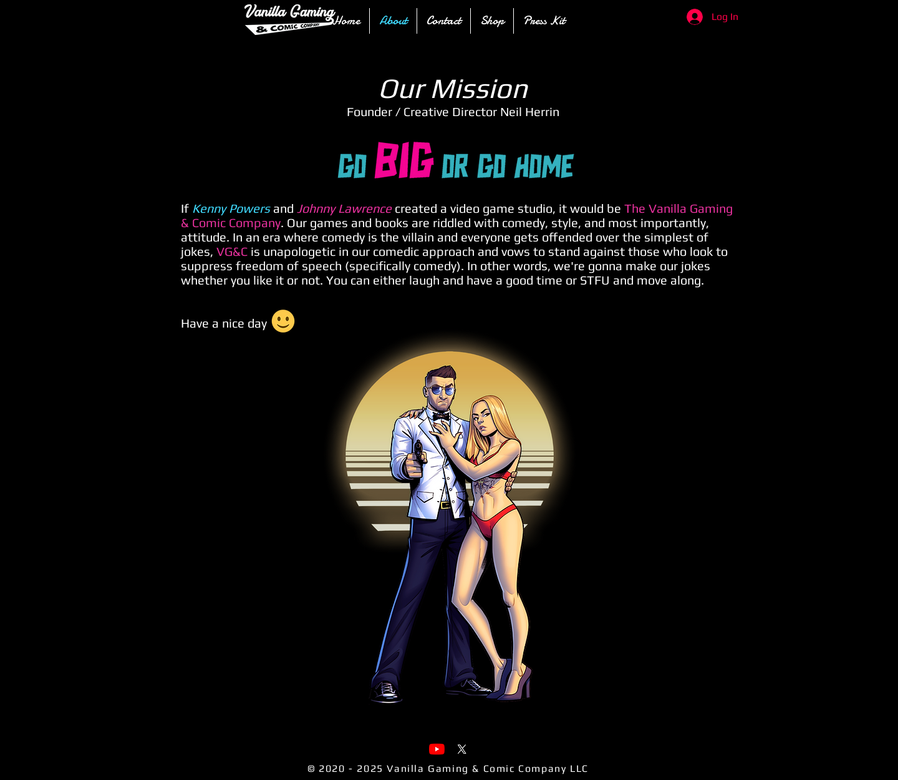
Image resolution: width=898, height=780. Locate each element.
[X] (462, 749)
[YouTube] (437, 749)
